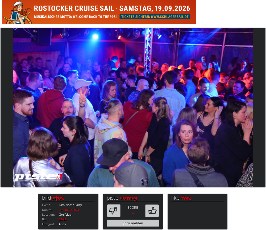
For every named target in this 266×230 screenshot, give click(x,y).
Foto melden (133, 223)
